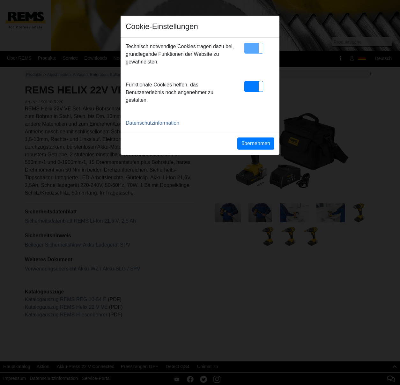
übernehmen (255, 143)
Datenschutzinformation (152, 123)
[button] (253, 48)
